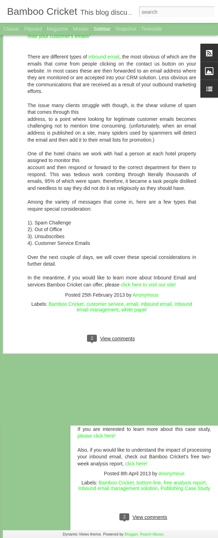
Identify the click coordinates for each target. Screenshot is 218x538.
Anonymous (145, 244)
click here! (136, 463)
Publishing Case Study (185, 488)
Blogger (131, 534)
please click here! (96, 436)
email (132, 253)
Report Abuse (151, 534)
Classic (11, 29)
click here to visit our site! (148, 234)
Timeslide (151, 29)
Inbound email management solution (118, 488)
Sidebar (102, 29)
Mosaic (80, 29)
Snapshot (126, 29)
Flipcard (33, 29)
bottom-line (149, 483)
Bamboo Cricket (66, 253)
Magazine (57, 29)
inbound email (156, 253)
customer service (105, 253)
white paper (134, 258)
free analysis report (185, 483)
